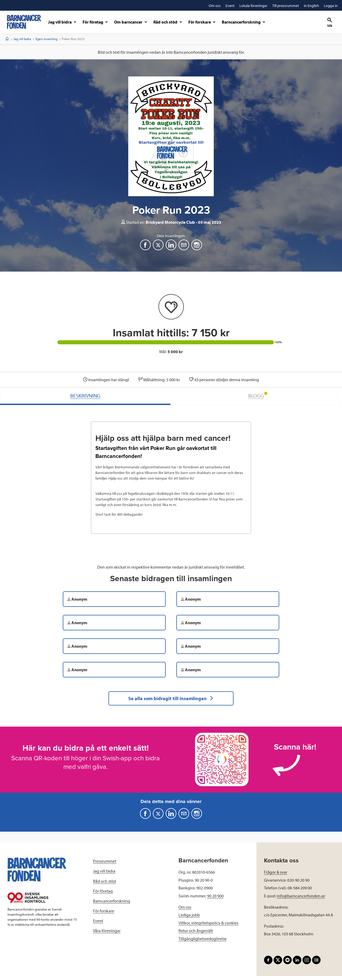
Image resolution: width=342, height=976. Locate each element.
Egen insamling (46, 39)
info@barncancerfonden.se (301, 895)
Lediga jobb (189, 914)
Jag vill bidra (22, 39)
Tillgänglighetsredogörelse (202, 938)
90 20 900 (215, 895)
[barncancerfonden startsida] (24, 22)
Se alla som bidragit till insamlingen (171, 698)
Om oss (184, 907)
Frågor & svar (275, 872)
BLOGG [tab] (257, 395)
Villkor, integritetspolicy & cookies (208, 922)
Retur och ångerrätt (195, 930)
